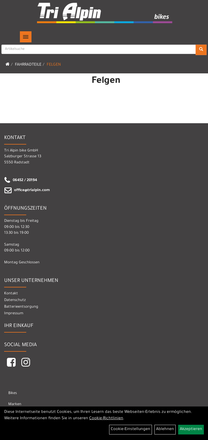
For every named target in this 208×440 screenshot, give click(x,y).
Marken (14, 404)
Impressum (13, 314)
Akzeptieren (191, 429)
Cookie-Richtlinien (106, 418)
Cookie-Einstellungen (130, 429)
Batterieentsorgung (21, 307)
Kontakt (11, 294)
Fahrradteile (28, 65)
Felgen (54, 65)
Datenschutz (15, 300)
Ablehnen (165, 429)
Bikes (12, 393)
